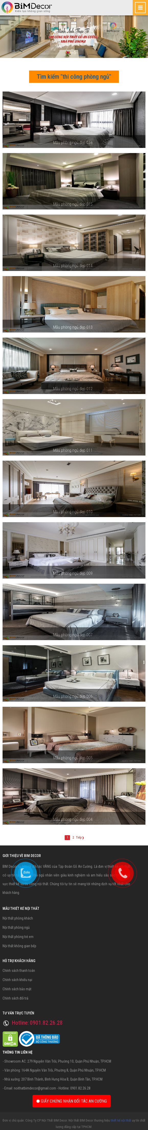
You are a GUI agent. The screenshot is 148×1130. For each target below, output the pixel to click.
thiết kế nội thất (121, 1120)
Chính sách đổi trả (15, 998)
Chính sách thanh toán (19, 970)
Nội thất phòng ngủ (16, 927)
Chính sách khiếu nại (17, 980)
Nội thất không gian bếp (19, 946)
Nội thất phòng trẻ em (18, 937)
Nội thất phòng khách (18, 918)
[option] (74, 36)
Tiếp (80, 837)
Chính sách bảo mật (17, 989)
